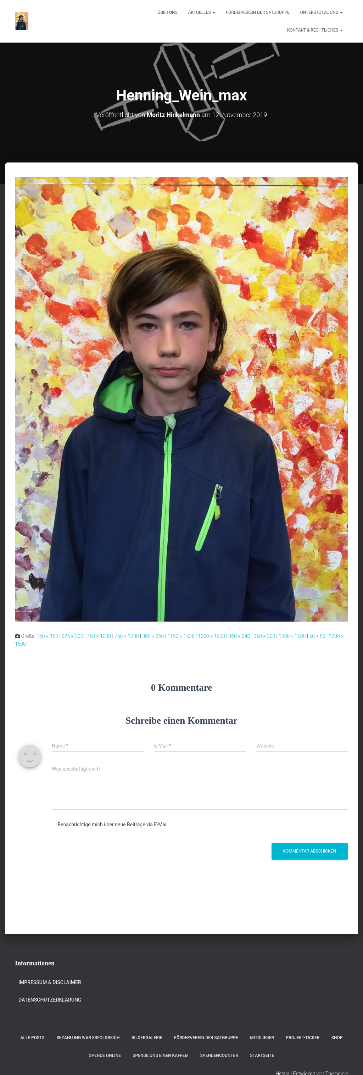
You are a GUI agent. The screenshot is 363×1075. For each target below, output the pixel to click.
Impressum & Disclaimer (49, 982)
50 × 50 (317, 636)
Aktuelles (202, 12)
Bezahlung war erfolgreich (87, 1037)
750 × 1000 (99, 636)
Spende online (105, 1055)
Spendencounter (219, 1055)
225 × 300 (72, 636)
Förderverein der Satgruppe (257, 12)
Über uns (168, 12)
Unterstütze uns (321, 12)
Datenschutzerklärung (49, 999)
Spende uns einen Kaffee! (160, 1055)
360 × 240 (239, 636)
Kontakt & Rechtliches (315, 30)
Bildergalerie (147, 1037)
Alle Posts (32, 1037)
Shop (337, 1037)
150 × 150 (47, 636)
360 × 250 (153, 636)
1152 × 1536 (180, 636)
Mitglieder (262, 1037)
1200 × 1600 (211, 636)
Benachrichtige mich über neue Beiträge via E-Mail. (113, 824)
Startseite (262, 1055)
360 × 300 (264, 636)
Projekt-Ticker (303, 1037)
